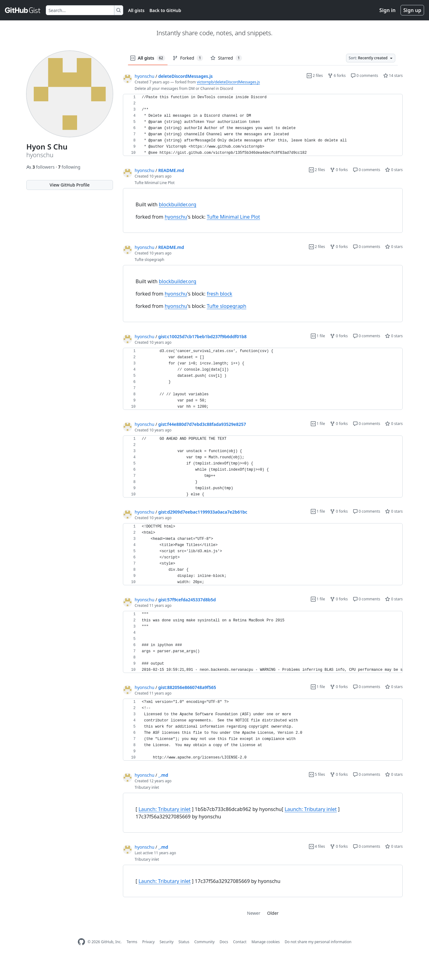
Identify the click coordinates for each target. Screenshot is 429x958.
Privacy (148, 941)
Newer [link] (253, 913)
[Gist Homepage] (23, 10)
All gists (136, 10)
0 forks (339, 169)
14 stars (393, 75)
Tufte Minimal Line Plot (233, 216)
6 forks (337, 75)
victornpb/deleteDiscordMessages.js (228, 82)
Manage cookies (265, 941)
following (69, 167)
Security (167, 941)
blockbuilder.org (177, 204)
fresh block (219, 293)
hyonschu (144, 76)
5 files (317, 774)
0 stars (394, 169)
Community (204, 941)
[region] (262, 125)
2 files (315, 75)
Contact (239, 941)
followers (41, 167)
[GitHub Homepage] (81, 942)
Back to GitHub (165, 10)
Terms (132, 941)
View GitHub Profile (69, 185)
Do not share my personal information (318, 941)
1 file (318, 335)
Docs (223, 941)
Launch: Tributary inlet (164, 809)
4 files (317, 846)
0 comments (364, 75)
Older (273, 913)
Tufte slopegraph (226, 306)
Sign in (387, 10)
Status (184, 941)
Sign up (412, 10)
